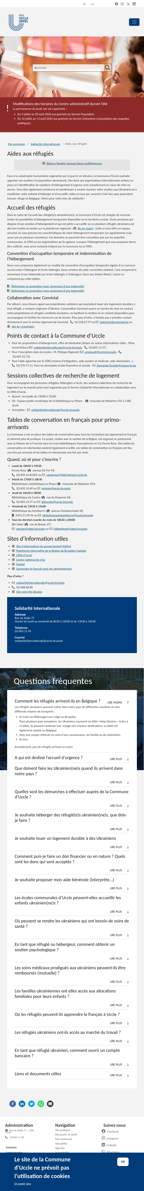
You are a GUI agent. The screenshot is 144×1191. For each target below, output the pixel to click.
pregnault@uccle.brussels (98, 352)
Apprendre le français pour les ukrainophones (42, 568)
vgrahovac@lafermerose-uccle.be (64, 475)
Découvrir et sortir (67, 1134)
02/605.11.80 (17, 1137)
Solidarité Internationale (45, 144)
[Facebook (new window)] (116, 4)
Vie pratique (64, 1130)
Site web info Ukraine (27, 592)
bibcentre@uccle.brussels (55, 502)
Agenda (61, 1148)
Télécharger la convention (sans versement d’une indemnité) (45, 291)
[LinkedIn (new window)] (134, 4)
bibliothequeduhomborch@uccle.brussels (65, 515)
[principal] (134, 22)
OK (123, 1161)
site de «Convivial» (20, 326)
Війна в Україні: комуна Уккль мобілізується (72, 163)
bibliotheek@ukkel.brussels (68, 529)
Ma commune (16, 144)
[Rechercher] (107, 67)
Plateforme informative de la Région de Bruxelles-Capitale (49, 551)
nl (92, 4)
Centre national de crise (28, 560)
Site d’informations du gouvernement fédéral (41, 546)
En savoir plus (22, 1183)
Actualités (62, 1143)
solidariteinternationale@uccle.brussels (53, 410)
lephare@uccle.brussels (53, 488)
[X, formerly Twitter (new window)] (128, 4)
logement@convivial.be (112, 322)
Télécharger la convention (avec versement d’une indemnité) (45, 286)
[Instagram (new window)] (122, 4)
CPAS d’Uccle (22, 555)
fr (84, 4)
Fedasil (18, 564)
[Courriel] (50, 1103)
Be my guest (83, 228)
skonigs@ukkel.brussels (28, 529)
